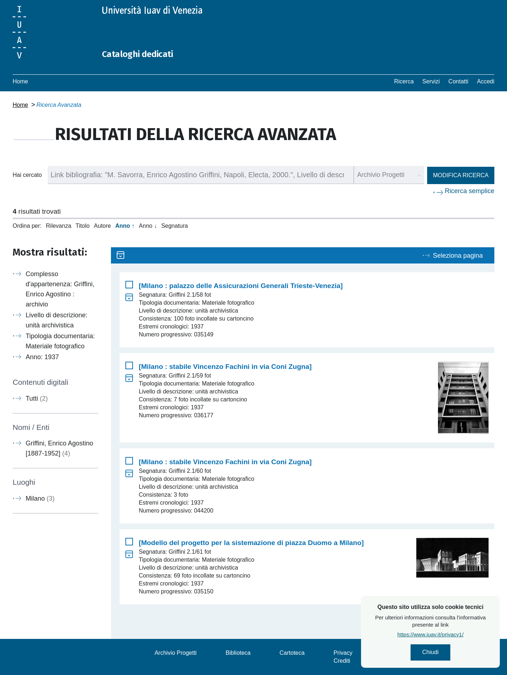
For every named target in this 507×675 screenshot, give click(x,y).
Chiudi (453, 653)
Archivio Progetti (176, 653)
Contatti (458, 81)
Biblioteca (237, 653)
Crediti (342, 661)
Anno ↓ (148, 226)
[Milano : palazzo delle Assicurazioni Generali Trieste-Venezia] (241, 285)
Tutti (37, 398)
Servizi (431, 81)
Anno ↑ (124, 226)
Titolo (83, 226)
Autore (102, 226)
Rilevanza (58, 226)
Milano (40, 498)
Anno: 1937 (42, 357)
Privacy (343, 653)
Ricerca (404, 81)
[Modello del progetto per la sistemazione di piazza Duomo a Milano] (251, 542)
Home (20, 81)
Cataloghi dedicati (145, 53)
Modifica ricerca (461, 175)
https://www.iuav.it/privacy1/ (453, 637)
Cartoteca (292, 653)
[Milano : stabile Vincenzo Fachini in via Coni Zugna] (225, 366)
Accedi (485, 81)
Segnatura (174, 226)
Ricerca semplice (469, 191)
